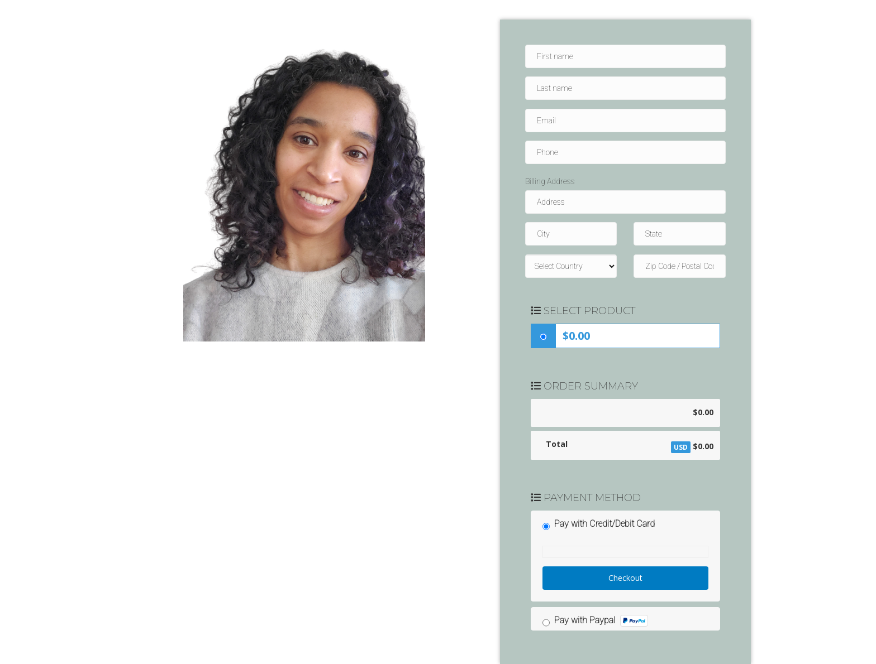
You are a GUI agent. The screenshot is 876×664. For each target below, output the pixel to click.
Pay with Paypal (601, 621)
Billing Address (550, 181)
